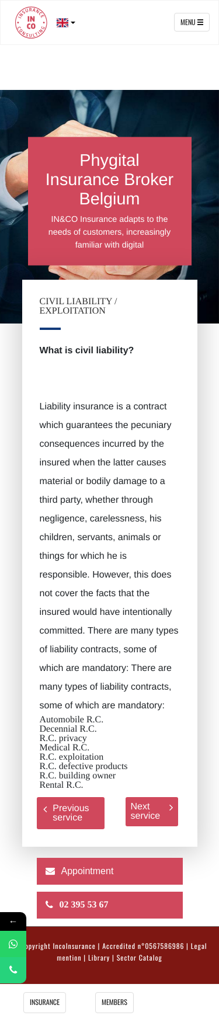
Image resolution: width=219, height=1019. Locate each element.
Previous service (66, 813)
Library (99, 958)
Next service (152, 811)
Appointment (87, 871)
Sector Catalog (139, 958)
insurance (45, 1002)
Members (114, 1002)
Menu (191, 22)
